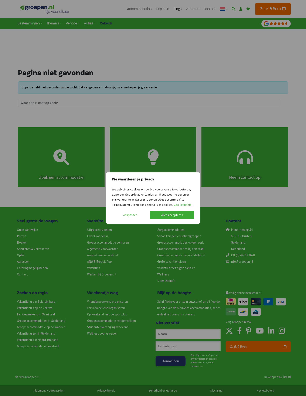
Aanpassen (130, 215)
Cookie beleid (182, 205)
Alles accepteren (172, 215)
